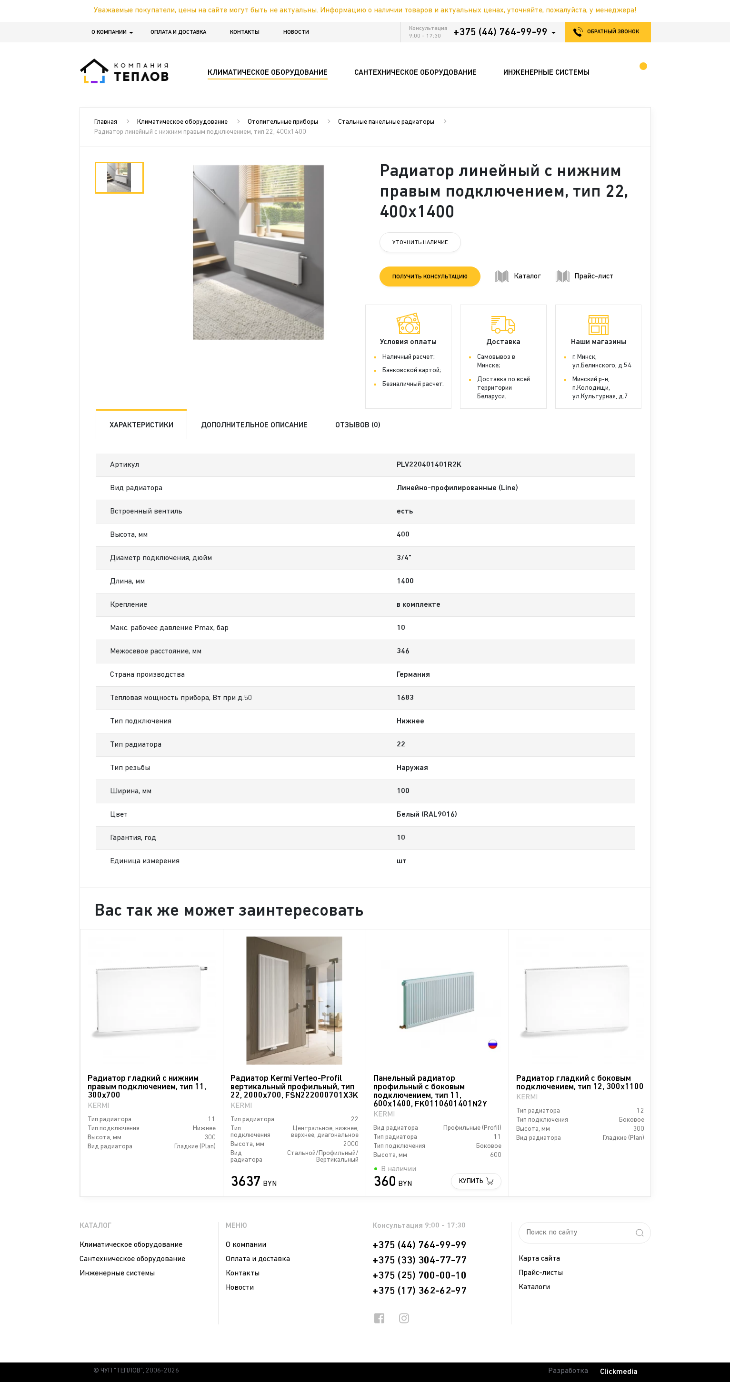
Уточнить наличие (420, 243)
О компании (109, 32)
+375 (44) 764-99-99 (500, 32)
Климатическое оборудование (182, 122)
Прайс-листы (541, 1273)
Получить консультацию (430, 277)
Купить (471, 1181)
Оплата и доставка (178, 32)
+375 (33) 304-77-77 (419, 1260)
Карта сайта (539, 1259)
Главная (105, 122)
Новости (296, 32)
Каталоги (534, 1287)
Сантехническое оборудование (132, 1259)
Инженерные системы (117, 1273)
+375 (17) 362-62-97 (419, 1291)
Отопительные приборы (283, 122)
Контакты (245, 32)
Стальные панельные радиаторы (386, 122)
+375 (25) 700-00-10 (419, 1276)
